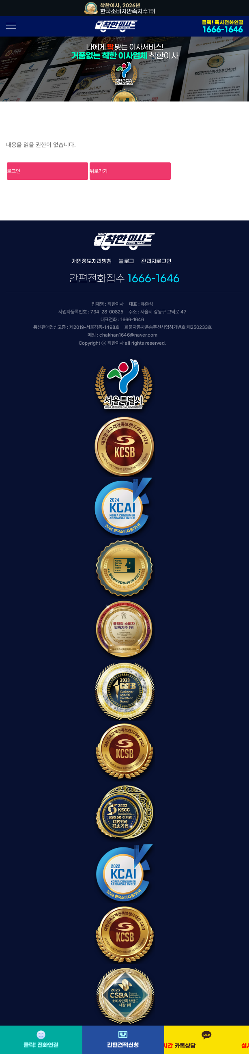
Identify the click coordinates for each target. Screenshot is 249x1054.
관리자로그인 (156, 261)
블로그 (126, 261)
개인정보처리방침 (92, 261)
